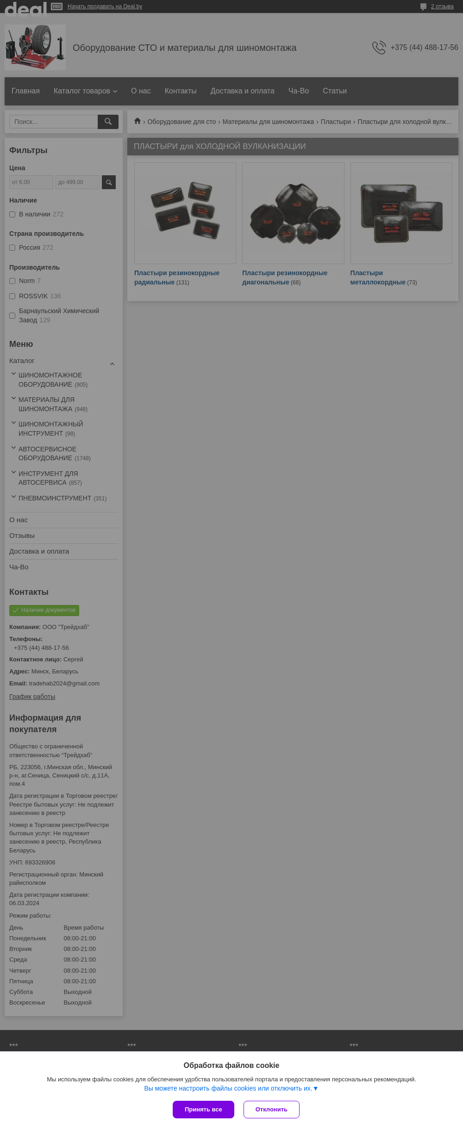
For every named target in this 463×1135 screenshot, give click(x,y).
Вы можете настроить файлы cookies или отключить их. (228, 1088)
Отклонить (272, 1109)
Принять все (203, 1109)
